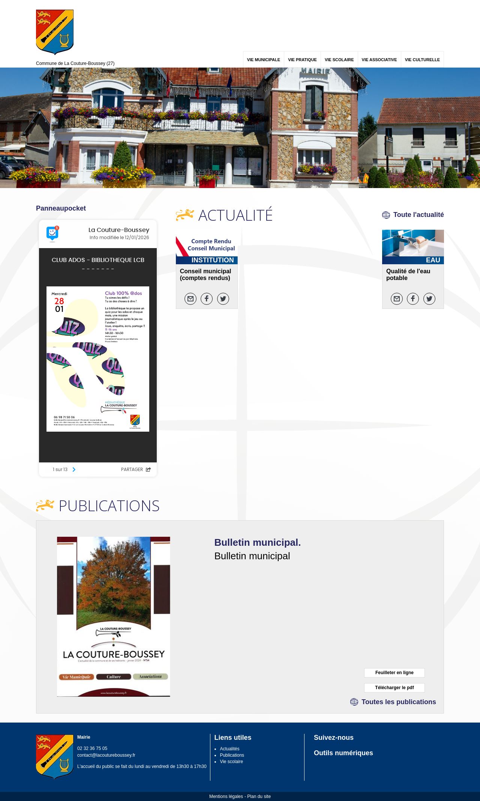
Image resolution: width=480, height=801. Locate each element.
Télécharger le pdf (394, 687)
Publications (232, 755)
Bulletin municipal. (257, 542)
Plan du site (259, 796)
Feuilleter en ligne (394, 672)
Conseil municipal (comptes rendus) (205, 274)
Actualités (229, 748)
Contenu (53, 5)
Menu (40, 5)
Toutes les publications (399, 702)
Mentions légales (226, 796)
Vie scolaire (231, 761)
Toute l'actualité (418, 214)
